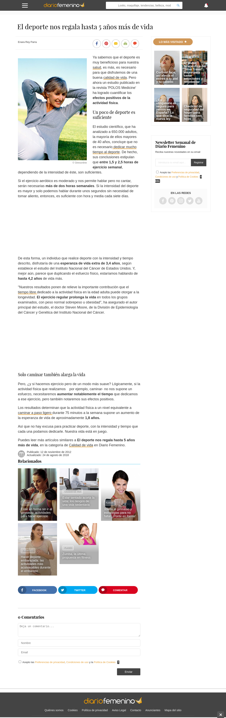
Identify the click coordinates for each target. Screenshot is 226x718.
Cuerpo (27, 503)
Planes (109, 503)
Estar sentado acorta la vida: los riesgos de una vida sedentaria (78, 501)
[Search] (178, 5)
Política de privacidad (95, 710)
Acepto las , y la (69, 662)
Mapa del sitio (173, 710)
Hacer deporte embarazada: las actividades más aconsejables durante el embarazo (35, 564)
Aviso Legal (119, 710)
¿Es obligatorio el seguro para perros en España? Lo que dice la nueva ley (166, 109)
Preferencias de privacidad (50, 662)
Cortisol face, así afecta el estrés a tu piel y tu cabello (167, 77)
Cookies (73, 710)
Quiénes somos (54, 710)
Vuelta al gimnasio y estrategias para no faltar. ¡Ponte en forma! (120, 513)
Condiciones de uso (77, 662)
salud (97, 67)
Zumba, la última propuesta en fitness (76, 555)
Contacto (135, 710)
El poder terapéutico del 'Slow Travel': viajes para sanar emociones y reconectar (195, 72)
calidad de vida (115, 78)
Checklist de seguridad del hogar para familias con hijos (194, 112)
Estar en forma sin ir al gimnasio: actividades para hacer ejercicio (36, 513)
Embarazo (28, 551)
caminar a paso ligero (35, 413)
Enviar (129, 671)
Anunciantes (152, 710)
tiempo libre (27, 292)
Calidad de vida (81, 445)
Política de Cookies (104, 662)
